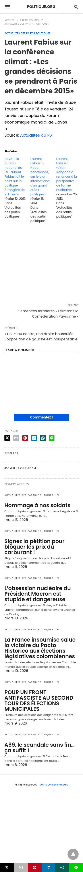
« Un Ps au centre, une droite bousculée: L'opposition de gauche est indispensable (40, 336)
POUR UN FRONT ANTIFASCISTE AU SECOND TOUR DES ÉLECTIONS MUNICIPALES (38, 701)
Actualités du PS (36, 135)
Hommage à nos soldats (37, 505)
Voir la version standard (54, 784)
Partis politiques (32, 20)
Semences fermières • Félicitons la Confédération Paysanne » (48, 313)
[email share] (16, 438)
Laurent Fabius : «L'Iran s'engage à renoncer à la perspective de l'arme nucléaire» (66, 174)
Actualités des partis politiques (26, 24)
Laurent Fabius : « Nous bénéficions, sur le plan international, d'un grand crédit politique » (40, 176)
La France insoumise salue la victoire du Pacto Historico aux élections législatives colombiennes (39, 648)
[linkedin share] (34, 438)
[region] (41, 264)
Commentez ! (41, 417)
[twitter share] (7, 438)
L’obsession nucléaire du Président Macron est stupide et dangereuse (37, 594)
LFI (57, 495)
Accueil (9, 20)
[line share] (51, 438)
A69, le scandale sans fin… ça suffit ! (39, 747)
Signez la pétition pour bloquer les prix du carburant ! (34, 547)
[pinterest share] (25, 438)
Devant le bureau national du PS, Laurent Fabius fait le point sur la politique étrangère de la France (14, 176)
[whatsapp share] (43, 438)
